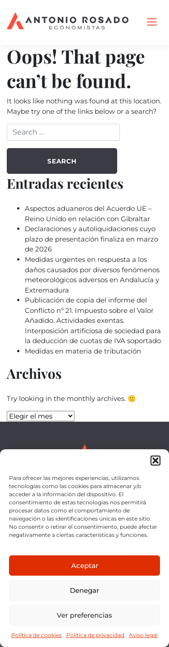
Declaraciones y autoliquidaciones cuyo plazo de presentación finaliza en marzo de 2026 (91, 238)
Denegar (84, 590)
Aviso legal (143, 635)
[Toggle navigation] (152, 22)
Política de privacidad (95, 635)
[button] (155, 460)
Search (61, 161)
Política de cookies (36, 635)
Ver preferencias (84, 615)
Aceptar (84, 565)
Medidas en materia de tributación (83, 351)
